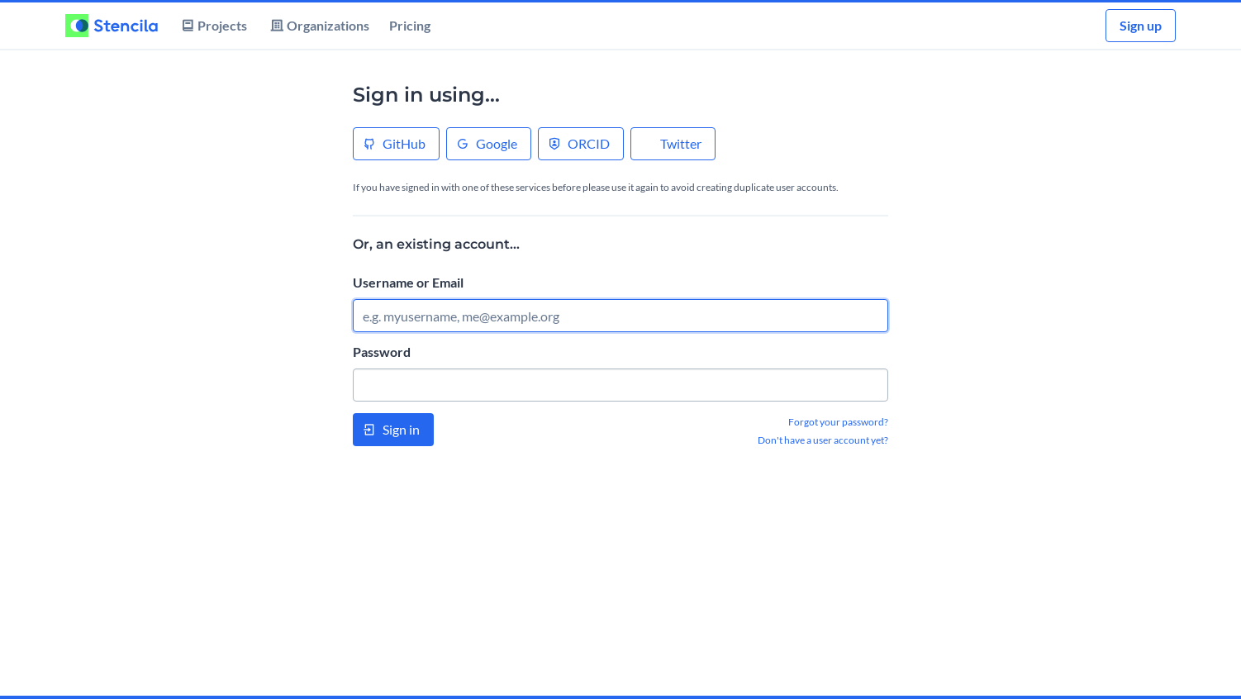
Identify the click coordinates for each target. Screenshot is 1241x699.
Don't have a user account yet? (823, 440)
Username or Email (408, 282)
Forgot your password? (838, 422)
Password (382, 351)
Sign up (1141, 25)
